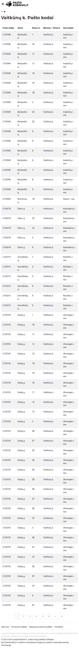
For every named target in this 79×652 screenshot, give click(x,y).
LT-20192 (7, 315)
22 (33, 121)
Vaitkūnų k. (48, 34)
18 (33, 92)
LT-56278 (7, 208)
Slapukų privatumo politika (40, 627)
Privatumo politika (19, 627)
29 (33, 518)
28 (33, 508)
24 (33, 469)
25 (33, 479)
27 (33, 499)
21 (33, 441)
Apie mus (5, 627)
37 (33, 576)
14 (33, 73)
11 (33, 54)
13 (33, 353)
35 (33, 566)
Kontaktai (58, 627)
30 (33, 537)
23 (33, 460)
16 (33, 83)
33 (33, 557)
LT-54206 (7, 199)
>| (61, 616)
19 (33, 411)
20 (33, 112)
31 (33, 547)
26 (33, 489)
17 (33, 392)
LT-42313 (7, 257)
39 (33, 586)
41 (33, 605)
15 (33, 373)
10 (33, 44)
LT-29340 (7, 34)
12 (33, 63)
